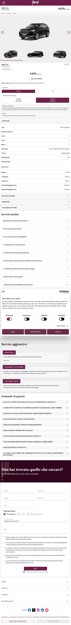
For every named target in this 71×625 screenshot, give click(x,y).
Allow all (58, 332)
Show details (61, 326)
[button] (11, 55)
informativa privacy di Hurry (34, 537)
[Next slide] (68, 32)
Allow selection (35, 332)
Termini (46, 572)
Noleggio (8, 13)
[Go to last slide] (2, 32)
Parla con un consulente (17, 621)
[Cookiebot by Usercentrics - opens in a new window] (61, 291)
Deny (13, 332)
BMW (14, 13)
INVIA (35, 568)
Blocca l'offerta (53, 621)
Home (2, 13)
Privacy (41, 572)
